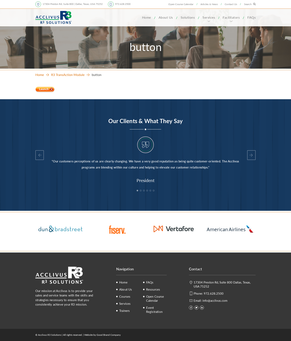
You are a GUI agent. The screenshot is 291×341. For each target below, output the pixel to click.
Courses (124, 296)
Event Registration (154, 310)
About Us (166, 17)
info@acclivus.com (214, 300)
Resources (153, 289)
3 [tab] (144, 191)
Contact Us (231, 4)
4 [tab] (148, 191)
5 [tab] (151, 191)
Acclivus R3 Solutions (53, 17)
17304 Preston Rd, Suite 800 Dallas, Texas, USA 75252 (222, 284)
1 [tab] (138, 191)
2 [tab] (141, 191)
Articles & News (209, 4)
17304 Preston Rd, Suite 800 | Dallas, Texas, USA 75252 (73, 4)
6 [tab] (154, 191)
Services (208, 17)
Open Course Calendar (180, 4)
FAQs (251, 17)
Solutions (188, 17)
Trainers (124, 311)
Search (248, 4)
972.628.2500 (123, 4)
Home (146, 17)
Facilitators (231, 17)
